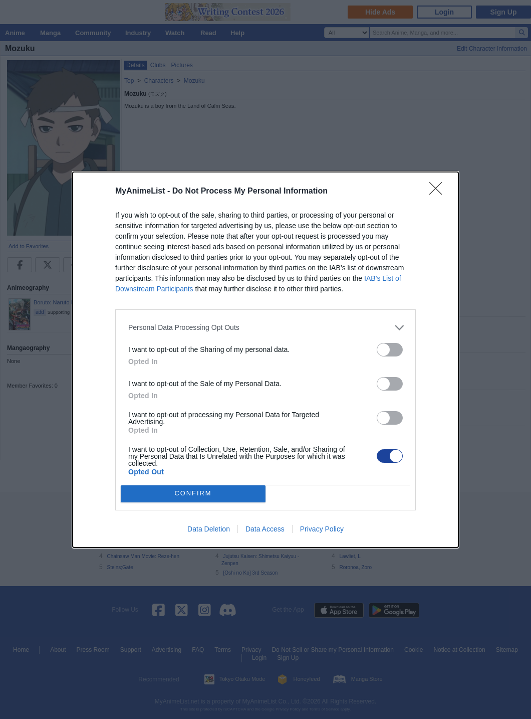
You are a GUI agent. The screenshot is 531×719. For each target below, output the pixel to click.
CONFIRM (193, 493)
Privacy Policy (322, 529)
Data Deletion (208, 529)
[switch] (390, 349)
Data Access (265, 529)
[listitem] (265, 327)
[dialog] (265, 360)
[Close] (438, 191)
